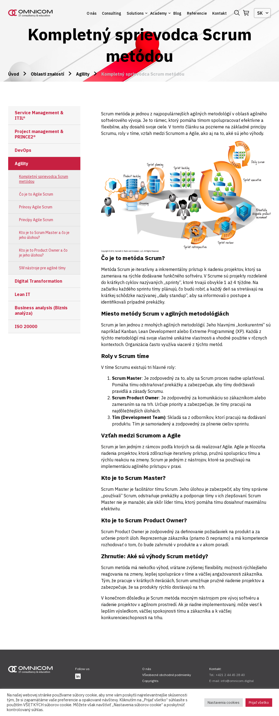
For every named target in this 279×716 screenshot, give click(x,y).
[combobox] (262, 13)
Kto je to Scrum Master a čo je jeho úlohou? (44, 235)
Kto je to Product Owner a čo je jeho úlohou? (43, 253)
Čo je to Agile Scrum (36, 194)
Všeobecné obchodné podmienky (166, 675)
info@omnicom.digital (237, 681)
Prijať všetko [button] (259, 702)
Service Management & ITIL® (39, 115)
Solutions (135, 13)
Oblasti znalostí (47, 74)
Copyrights (150, 681)
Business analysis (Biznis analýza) (41, 310)
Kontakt (219, 13)
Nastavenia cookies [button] (223, 702)
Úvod (13, 74)
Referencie (197, 13)
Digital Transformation (38, 281)
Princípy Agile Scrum (36, 219)
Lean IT (22, 294)
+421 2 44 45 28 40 (230, 675)
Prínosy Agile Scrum (35, 207)
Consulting (111, 13)
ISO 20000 (26, 326)
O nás (91, 13)
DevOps (23, 150)
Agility (83, 74)
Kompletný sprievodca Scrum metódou (43, 179)
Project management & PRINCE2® (39, 134)
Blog (177, 13)
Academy (158, 13)
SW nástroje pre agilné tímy (42, 268)
